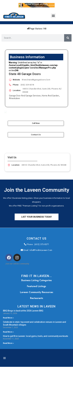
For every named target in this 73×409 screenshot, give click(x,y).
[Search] (68, 38)
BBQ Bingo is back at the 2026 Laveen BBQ (23, 353)
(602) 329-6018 (27, 85)
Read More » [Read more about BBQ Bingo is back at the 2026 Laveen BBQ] (8, 360)
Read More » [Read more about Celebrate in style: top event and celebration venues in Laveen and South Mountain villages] (8, 374)
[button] (53, 15)
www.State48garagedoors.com (36, 80)
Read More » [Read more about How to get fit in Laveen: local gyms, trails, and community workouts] (8, 385)
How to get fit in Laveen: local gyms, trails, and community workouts (35, 378)
